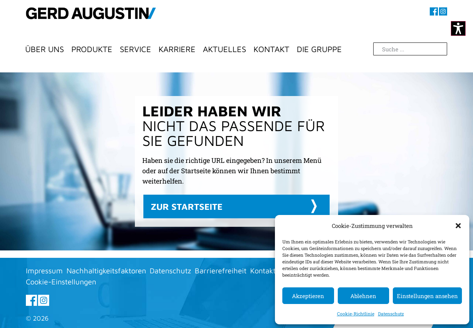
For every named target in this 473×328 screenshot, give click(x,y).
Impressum (44, 270)
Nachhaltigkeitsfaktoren (106, 270)
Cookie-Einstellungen (61, 281)
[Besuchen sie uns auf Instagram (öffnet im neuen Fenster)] (443, 11)
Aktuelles (224, 49)
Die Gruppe (319, 49)
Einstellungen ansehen (427, 296)
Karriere (177, 49)
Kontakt (271, 49)
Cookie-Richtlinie (355, 314)
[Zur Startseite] (91, 20)
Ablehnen (363, 296)
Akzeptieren (308, 296)
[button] (458, 225)
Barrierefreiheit (220, 270)
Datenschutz (391, 314)
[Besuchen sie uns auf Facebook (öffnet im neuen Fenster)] (434, 11)
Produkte (91, 49)
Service (135, 49)
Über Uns (44, 49)
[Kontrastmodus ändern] (458, 28)
